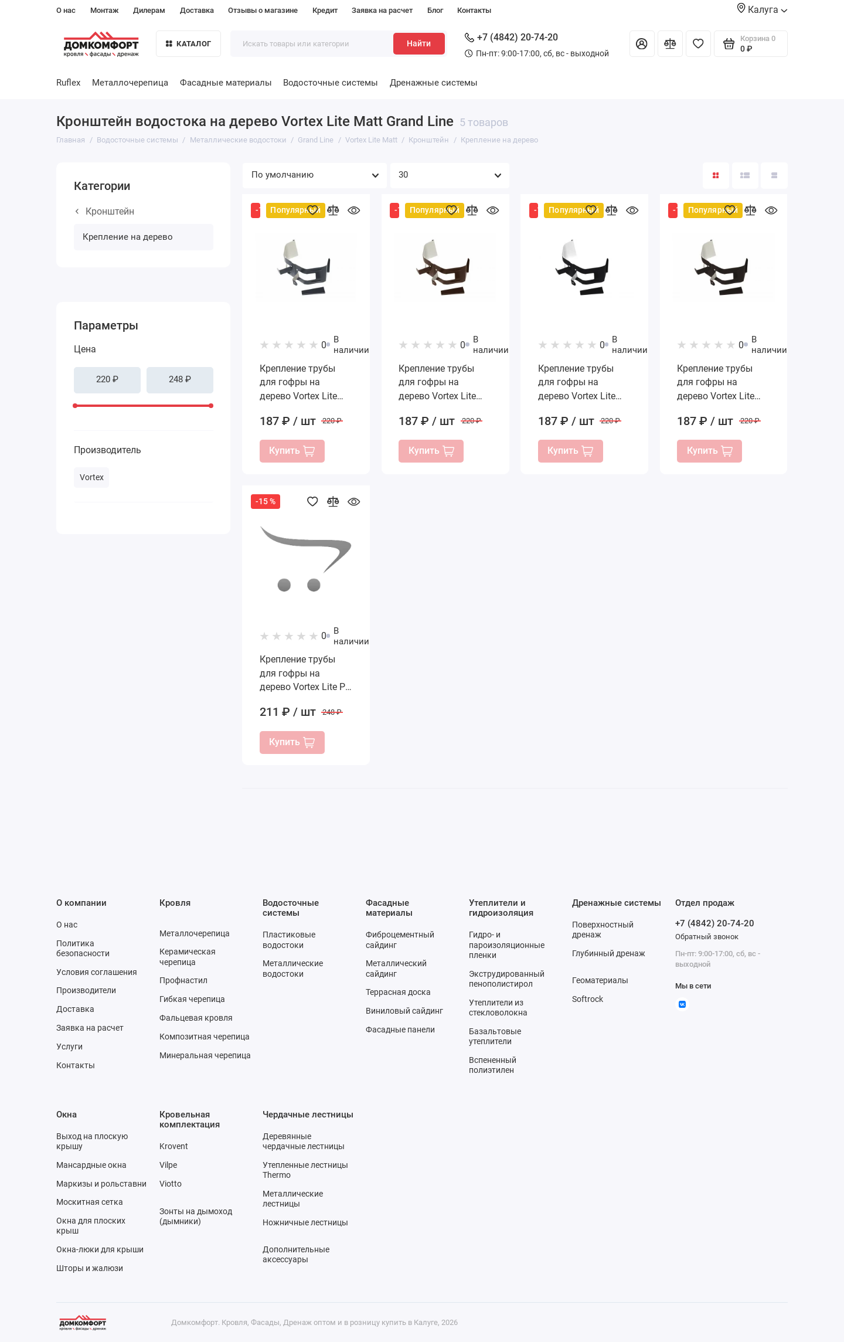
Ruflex (68, 82)
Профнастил (183, 980)
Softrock (587, 999)
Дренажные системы (434, 82)
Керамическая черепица (187, 956)
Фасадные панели (400, 1029)
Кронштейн (105, 211)
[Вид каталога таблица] (774, 175)
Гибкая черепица (192, 999)
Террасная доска (398, 992)
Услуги (69, 1046)
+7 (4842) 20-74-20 (511, 37)
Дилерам (149, 10)
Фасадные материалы (226, 82)
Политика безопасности (83, 948)
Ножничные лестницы (305, 1222)
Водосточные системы (330, 82)
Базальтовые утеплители (495, 1036)
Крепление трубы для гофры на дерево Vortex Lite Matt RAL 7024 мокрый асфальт (298, 383)
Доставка (197, 10)
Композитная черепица (204, 1036)
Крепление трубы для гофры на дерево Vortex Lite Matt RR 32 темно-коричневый (715, 383)
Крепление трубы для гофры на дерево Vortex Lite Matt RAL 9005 (576, 383)
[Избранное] (698, 43)
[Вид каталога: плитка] (716, 175)
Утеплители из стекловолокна (498, 1007)
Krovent (173, 1146)
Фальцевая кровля (196, 1017)
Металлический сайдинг (396, 968)
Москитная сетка (89, 1202)
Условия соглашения (96, 972)
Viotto (170, 1183)
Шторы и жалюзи (89, 1268)
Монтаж (104, 10)
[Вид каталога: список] (745, 175)
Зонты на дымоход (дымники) (195, 1216)
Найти (419, 43)
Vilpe (168, 1165)
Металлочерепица (130, 82)
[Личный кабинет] (642, 43)
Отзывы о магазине (263, 10)
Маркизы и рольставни (101, 1183)
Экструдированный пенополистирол (506, 978)
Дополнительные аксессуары (296, 1254)
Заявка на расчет (382, 10)
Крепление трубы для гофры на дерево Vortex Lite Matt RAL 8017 (437, 383)
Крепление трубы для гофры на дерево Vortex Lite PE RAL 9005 (305, 674)
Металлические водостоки (293, 968)
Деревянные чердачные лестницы (304, 1141)
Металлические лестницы (293, 1198)
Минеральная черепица (205, 1055)
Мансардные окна (91, 1165)
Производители (86, 990)
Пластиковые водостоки (289, 939)
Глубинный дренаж (608, 953)
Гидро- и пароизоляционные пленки (506, 944)
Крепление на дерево (128, 237)
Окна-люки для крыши (100, 1249)
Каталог (188, 43)
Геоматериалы (600, 980)
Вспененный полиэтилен (492, 1065)
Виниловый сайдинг (404, 1010)
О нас (66, 10)
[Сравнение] (670, 43)
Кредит (325, 10)
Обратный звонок (706, 936)
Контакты (474, 10)
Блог (435, 10)
